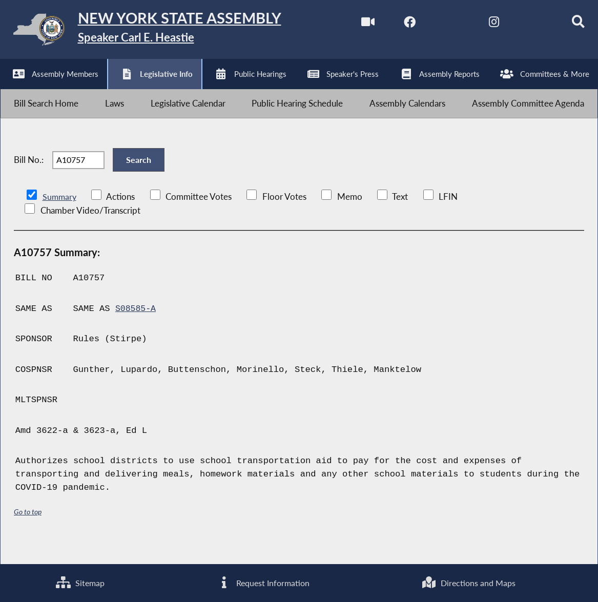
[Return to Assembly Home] (159, 32)
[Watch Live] (352, 24)
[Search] (566, 24)
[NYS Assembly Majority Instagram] (480, 24)
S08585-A (136, 327)
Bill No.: (29, 174)
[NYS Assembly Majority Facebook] (395, 24)
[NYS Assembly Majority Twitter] (438, 24)
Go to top (28, 530)
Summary (60, 215)
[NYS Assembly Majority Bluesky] (523, 24)
